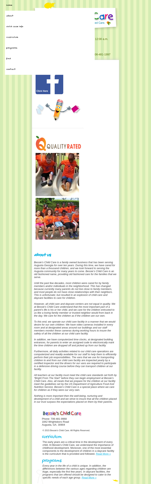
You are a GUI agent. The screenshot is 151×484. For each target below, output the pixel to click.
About (9, 16)
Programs (11, 48)
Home (9, 5)
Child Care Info (14, 26)
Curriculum (12, 37)
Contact (11, 69)
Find (8, 58)
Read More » (103, 453)
